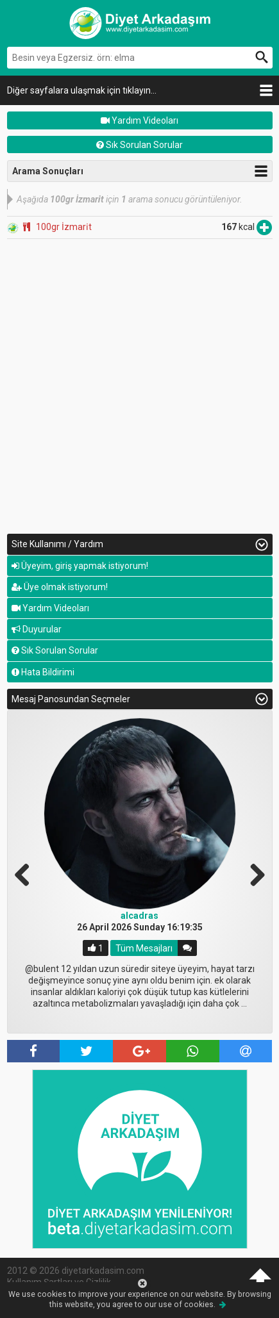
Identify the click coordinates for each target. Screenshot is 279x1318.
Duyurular (37, 629)
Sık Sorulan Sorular (139, 145)
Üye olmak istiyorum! (60, 587)
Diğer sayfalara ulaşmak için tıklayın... (81, 90)
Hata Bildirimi (43, 672)
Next (253, 873)
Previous (27, 873)
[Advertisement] (139, 385)
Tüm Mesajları (144, 948)
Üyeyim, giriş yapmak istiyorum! (80, 566)
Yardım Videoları (139, 120)
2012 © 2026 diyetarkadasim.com (75, 1270)
